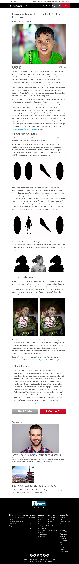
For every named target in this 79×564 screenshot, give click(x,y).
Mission (40, 517)
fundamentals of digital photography (25, 129)
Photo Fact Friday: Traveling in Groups (34, 485)
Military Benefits (43, 526)
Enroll (65, 6)
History (40, 520)
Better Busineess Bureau (39, 505)
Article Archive (52, 517)
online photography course (36, 360)
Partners (40, 532)
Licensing (41, 522)
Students (64, 515)
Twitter (34, 555)
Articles (48, 6)
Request (56, 6)
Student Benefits (43, 534)
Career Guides (52, 530)
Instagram (38, 555)
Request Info (25, 411)
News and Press (53, 528)
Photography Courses (19, 515)
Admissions (35, 6)
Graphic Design (13, 526)
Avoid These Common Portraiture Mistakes (36, 454)
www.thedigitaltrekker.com (36, 403)
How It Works (32, 526)
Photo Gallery (52, 526)
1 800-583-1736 (65, 1)
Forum (62, 526)
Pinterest (44, 555)
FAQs (30, 528)
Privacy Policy (42, 536)
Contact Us (63, 524)
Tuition (31, 524)
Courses (28, 6)
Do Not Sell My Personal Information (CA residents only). (39, 559)
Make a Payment (65, 521)
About (42, 6)
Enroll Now (52, 411)
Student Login (13, 1)
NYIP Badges (42, 528)
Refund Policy (33, 522)
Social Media (42, 530)
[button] (13, 67)
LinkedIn (47, 555)
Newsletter (51, 524)
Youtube (41, 555)
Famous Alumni (43, 524)
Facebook (31, 555)
